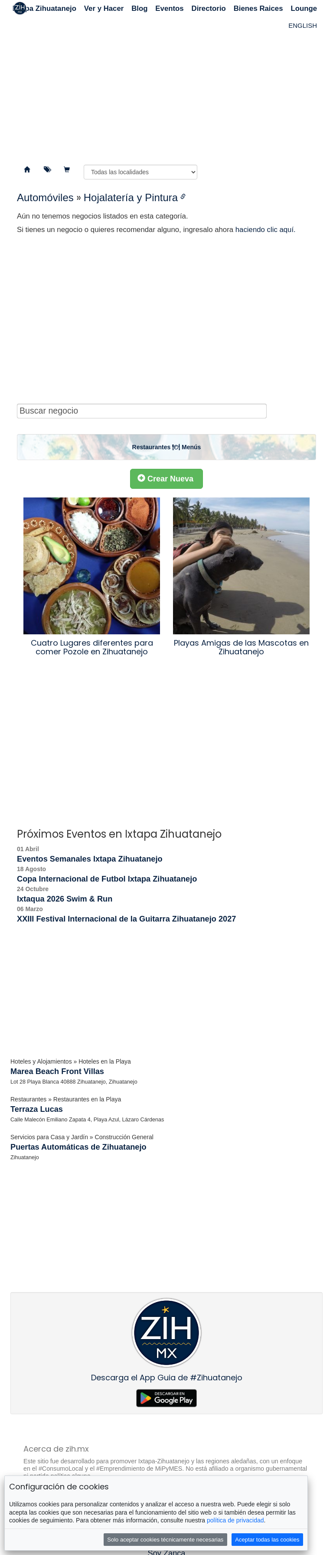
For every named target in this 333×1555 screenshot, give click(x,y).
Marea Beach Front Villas (57, 1071)
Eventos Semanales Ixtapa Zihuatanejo (90, 859)
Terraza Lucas (36, 1109)
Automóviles (45, 197)
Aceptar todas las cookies (267, 1539)
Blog (139, 8)
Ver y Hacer (104, 8)
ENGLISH (302, 25)
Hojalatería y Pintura (131, 197)
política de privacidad (235, 1520)
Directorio (209, 8)
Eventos (169, 8)
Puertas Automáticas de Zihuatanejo (78, 1147)
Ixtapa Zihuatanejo (44, 8)
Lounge (304, 8)
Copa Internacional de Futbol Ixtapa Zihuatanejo (107, 879)
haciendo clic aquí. (265, 229)
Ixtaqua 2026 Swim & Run (64, 899)
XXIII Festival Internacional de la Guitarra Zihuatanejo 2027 (126, 919)
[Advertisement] (166, 87)
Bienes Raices (258, 8)
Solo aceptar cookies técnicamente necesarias (165, 1539)
